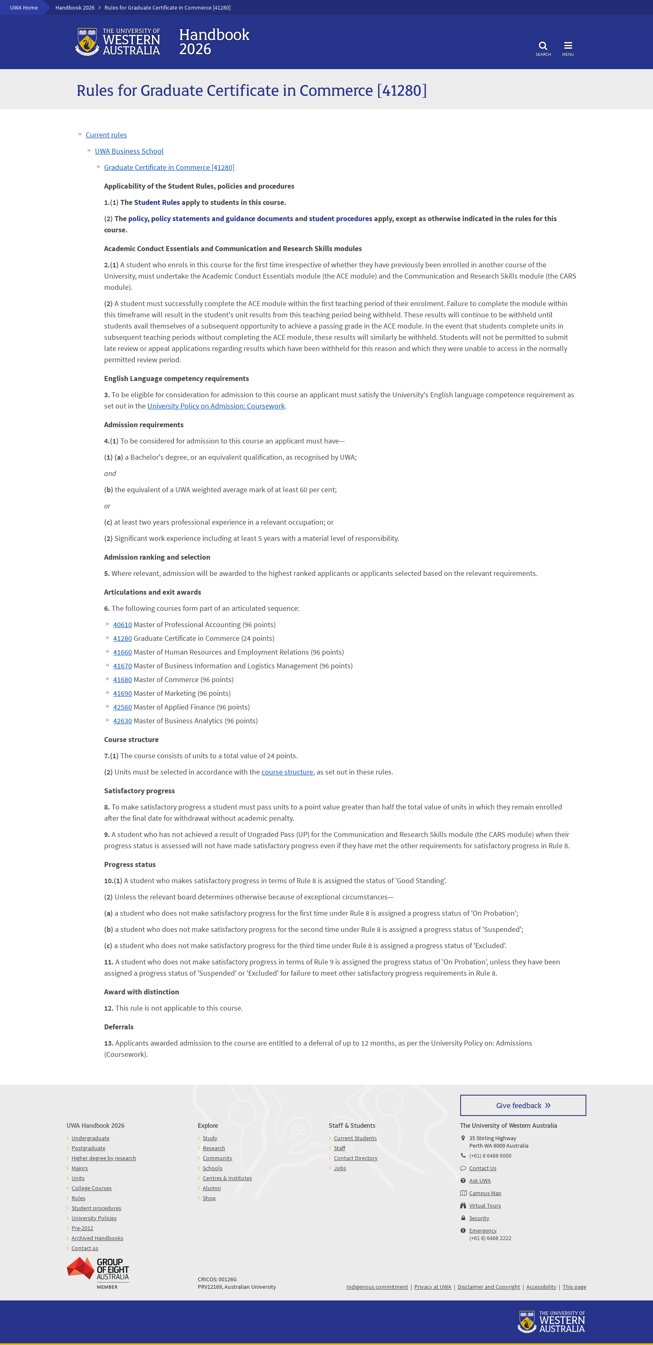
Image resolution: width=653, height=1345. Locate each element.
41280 (122, 638)
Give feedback (518, 1105)
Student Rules (157, 202)
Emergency (483, 1230)
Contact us (85, 1248)
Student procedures (96, 1208)
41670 (122, 665)
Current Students (355, 1138)
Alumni (212, 1188)
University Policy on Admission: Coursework (216, 406)
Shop (209, 1198)
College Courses (92, 1188)
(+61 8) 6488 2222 (490, 1238)
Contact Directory (356, 1158)
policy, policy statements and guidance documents (210, 218)
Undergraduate (91, 1138)
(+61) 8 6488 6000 (490, 1155)
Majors (80, 1168)
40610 (122, 624)
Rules (78, 1198)
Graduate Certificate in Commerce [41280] (169, 167)
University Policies (94, 1218)
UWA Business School (129, 151)
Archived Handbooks (97, 1238)
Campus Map (485, 1193)
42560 (122, 707)
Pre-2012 (82, 1228)
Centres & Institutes (227, 1178)
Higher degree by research (104, 1158)
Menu (568, 48)
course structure (287, 772)
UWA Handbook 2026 (96, 1125)
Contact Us (482, 1168)
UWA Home (24, 7)
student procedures (340, 218)
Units (78, 1178)
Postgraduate (88, 1148)
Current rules (106, 134)
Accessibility (541, 1286)
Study (210, 1138)
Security (479, 1218)
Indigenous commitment (377, 1286)
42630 (122, 720)
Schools (212, 1168)
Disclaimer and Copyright (489, 1286)
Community (217, 1158)
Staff (339, 1148)
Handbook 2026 (75, 7)
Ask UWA (480, 1180)
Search (543, 48)
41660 (122, 652)
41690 (122, 693)
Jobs (340, 1168)
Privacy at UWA (432, 1286)
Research (214, 1148)
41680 (122, 679)
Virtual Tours (485, 1205)
